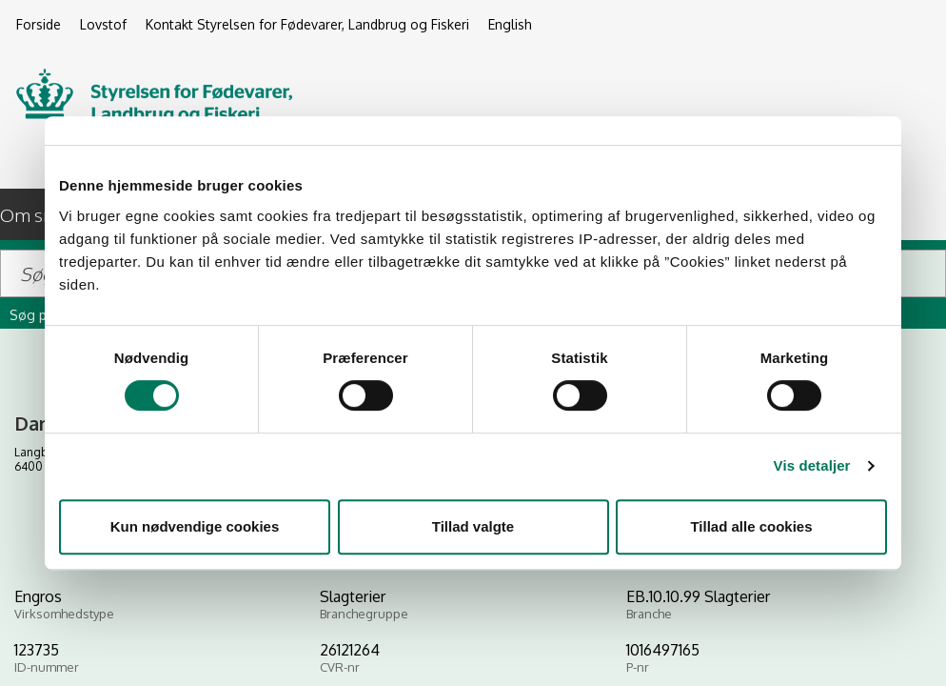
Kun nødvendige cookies (195, 526)
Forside (38, 24)
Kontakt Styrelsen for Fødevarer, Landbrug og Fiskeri (307, 24)
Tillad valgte (473, 526)
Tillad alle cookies (751, 526)
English (510, 24)
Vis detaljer (812, 465)
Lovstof (103, 24)
